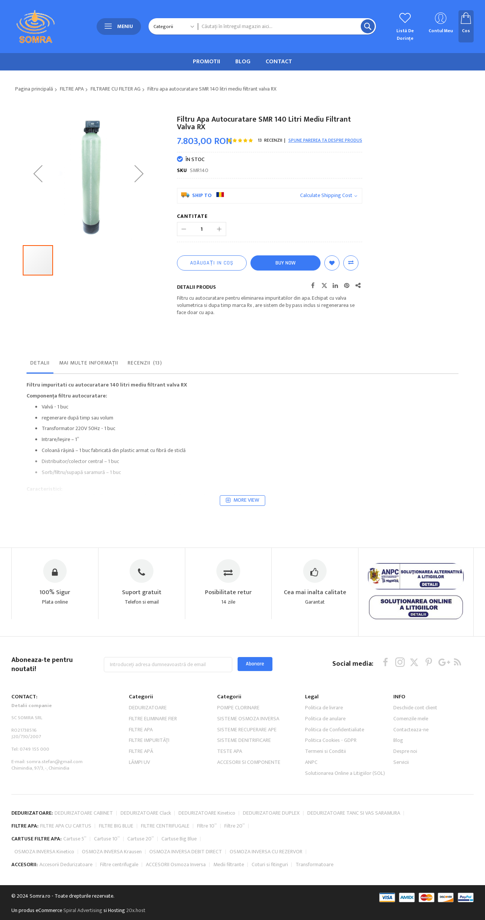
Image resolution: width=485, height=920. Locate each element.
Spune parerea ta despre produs (325, 140)
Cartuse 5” (74, 874)
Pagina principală (34, 88)
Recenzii (145, 398)
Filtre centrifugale (119, 900)
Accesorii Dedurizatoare (65, 900)
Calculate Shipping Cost (326, 195)
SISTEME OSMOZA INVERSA (248, 754)
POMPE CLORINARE (238, 743)
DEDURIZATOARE (148, 743)
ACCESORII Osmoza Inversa (176, 900)
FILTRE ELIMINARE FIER (153, 754)
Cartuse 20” (140, 874)
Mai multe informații (88, 398)
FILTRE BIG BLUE (116, 861)
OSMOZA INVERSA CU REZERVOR (266, 887)
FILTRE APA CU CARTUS (65, 861)
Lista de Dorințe (332, 263)
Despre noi (405, 787)
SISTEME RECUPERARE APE (247, 765)
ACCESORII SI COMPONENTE (248, 798)
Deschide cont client (415, 743)
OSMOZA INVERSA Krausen (112, 887)
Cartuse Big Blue (179, 874)
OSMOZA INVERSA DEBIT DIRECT (185, 887)
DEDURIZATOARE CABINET (84, 849)
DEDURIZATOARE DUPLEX (271, 849)
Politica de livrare (324, 743)
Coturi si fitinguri (270, 900)
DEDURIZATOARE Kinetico (206, 849)
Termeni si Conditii (325, 787)
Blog (398, 776)
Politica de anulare (325, 754)
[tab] (40, 401)
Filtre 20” (234, 861)
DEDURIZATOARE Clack (145, 849)
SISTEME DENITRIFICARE (244, 776)
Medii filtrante (228, 900)
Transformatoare (314, 900)
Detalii (40, 398)
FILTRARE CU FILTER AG (116, 88)
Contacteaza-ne (411, 765)
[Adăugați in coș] (212, 263)
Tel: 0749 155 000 (30, 785)
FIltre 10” (207, 861)
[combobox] (287, 26)
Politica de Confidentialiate (334, 765)
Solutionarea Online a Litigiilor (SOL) (345, 809)
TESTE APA (229, 787)
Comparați (350, 263)
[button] (38, 206)
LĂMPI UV (139, 798)
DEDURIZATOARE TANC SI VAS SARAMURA (353, 849)
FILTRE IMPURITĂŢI (149, 776)
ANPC (311, 798)
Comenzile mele (410, 754)
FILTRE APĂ (141, 787)
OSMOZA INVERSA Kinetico (44, 887)
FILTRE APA (72, 88)
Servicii (401, 798)
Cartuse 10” (107, 874)
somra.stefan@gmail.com (55, 797)
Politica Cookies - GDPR (331, 776)
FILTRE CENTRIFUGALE (165, 861)
